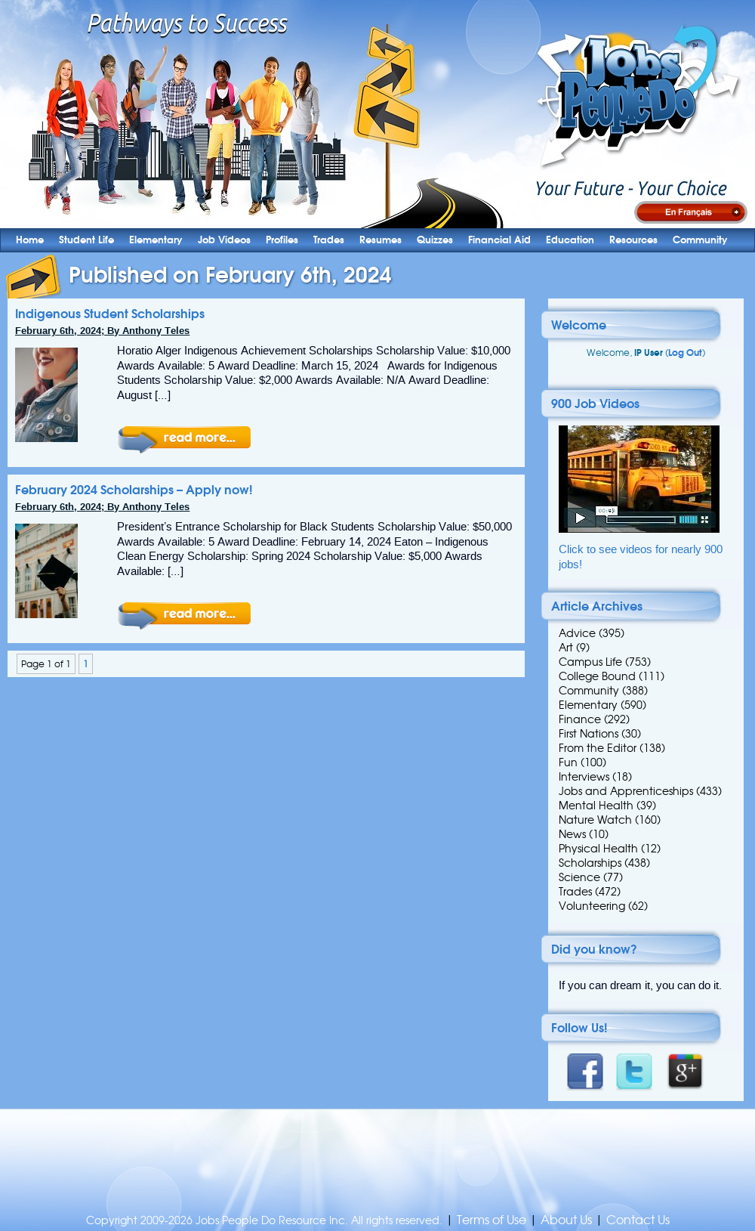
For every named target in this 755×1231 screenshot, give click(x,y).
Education (570, 240)
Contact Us (638, 1220)
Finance (580, 719)
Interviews (584, 777)
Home (30, 240)
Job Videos (224, 240)
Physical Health (598, 848)
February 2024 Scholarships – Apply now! (133, 489)
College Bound (597, 676)
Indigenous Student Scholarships (110, 313)
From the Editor (597, 748)
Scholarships (590, 863)
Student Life (86, 240)
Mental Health (596, 805)
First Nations (588, 734)
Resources (633, 240)
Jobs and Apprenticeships (626, 791)
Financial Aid (499, 240)
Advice (577, 633)
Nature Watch (595, 820)
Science (579, 877)
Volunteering (592, 906)
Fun (568, 762)
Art (566, 647)
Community (700, 240)
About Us (566, 1220)
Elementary (156, 240)
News (572, 834)
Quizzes (435, 240)
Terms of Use (491, 1220)
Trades (328, 240)
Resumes (380, 240)
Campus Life (590, 662)
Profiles (282, 240)
